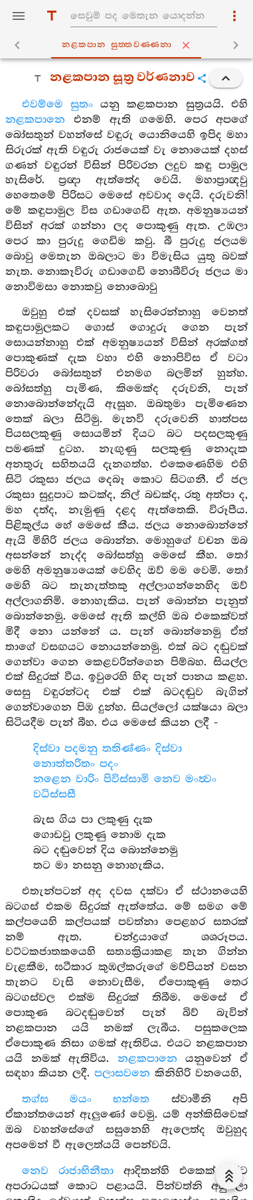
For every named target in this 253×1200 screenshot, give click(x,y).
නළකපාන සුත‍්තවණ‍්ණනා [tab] (129, 45)
